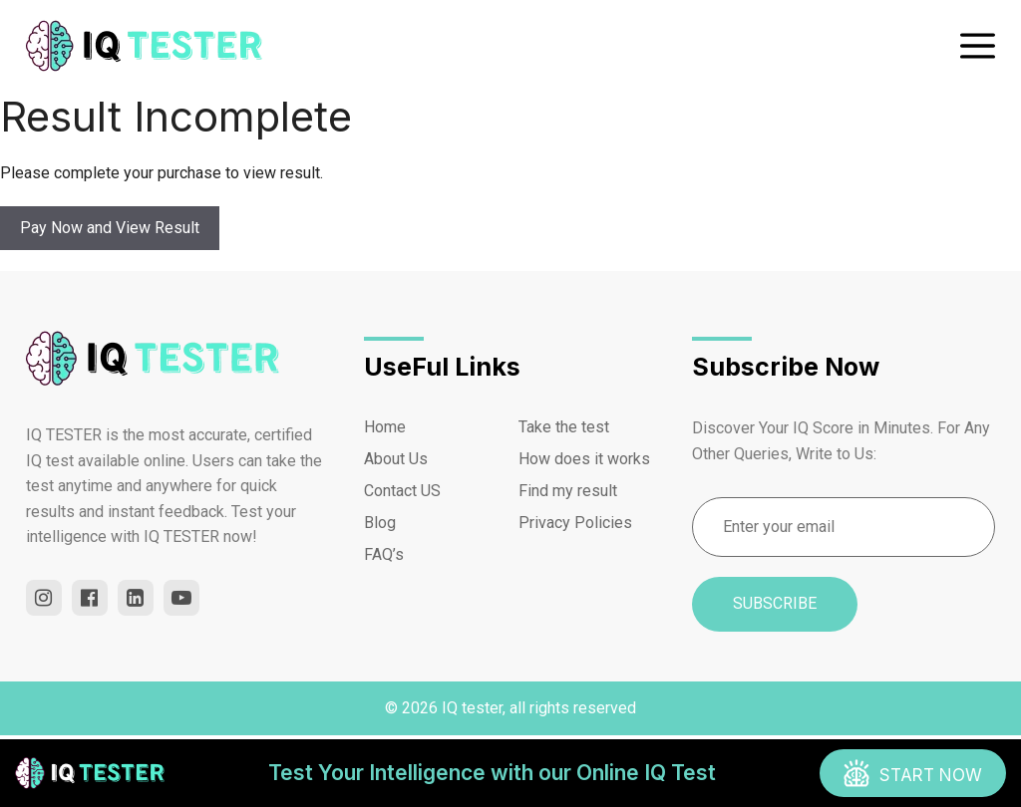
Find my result (567, 490)
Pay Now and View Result (109, 227)
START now (930, 775)
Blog (380, 522)
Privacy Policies (575, 522)
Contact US (402, 490)
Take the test (563, 426)
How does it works (584, 458)
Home (385, 426)
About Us (396, 458)
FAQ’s (384, 554)
